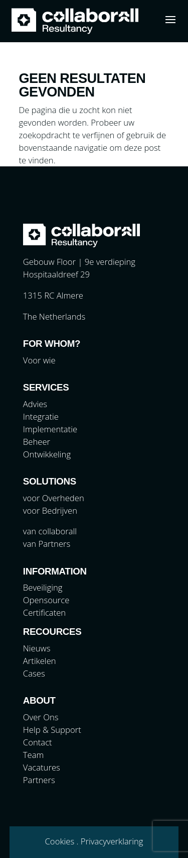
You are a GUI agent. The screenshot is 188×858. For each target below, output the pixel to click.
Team (33, 754)
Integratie (41, 416)
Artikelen (39, 660)
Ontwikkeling (47, 454)
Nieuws (37, 648)
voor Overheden (53, 498)
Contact (37, 742)
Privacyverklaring (112, 841)
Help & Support (52, 729)
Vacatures (41, 767)
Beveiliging (43, 587)
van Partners (46, 543)
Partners (39, 780)
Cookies (60, 841)
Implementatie (50, 429)
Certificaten (44, 612)
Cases (34, 673)
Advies (35, 404)
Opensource (46, 600)
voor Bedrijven (50, 510)
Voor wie (39, 360)
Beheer (36, 441)
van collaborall (50, 531)
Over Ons (41, 717)
